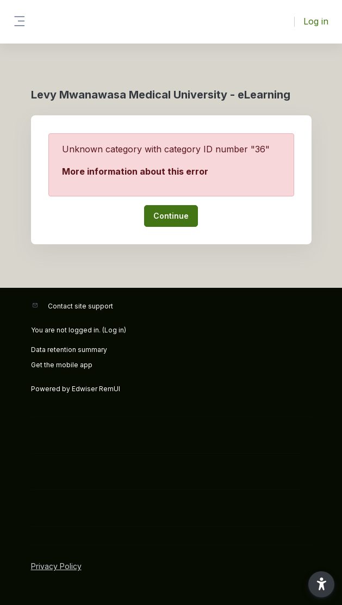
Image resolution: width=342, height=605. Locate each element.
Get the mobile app (61, 365)
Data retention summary (69, 349)
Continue (171, 215)
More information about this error (135, 171)
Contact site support (80, 306)
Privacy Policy (56, 566)
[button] (321, 584)
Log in (315, 21)
